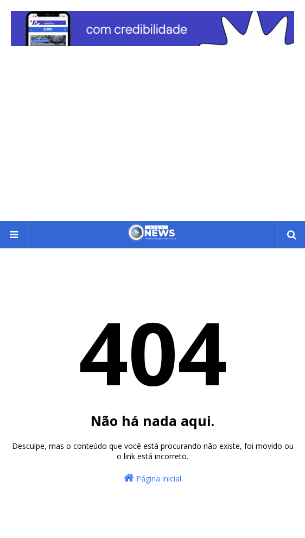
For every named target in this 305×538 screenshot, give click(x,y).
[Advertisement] (152, 140)
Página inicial (152, 478)
